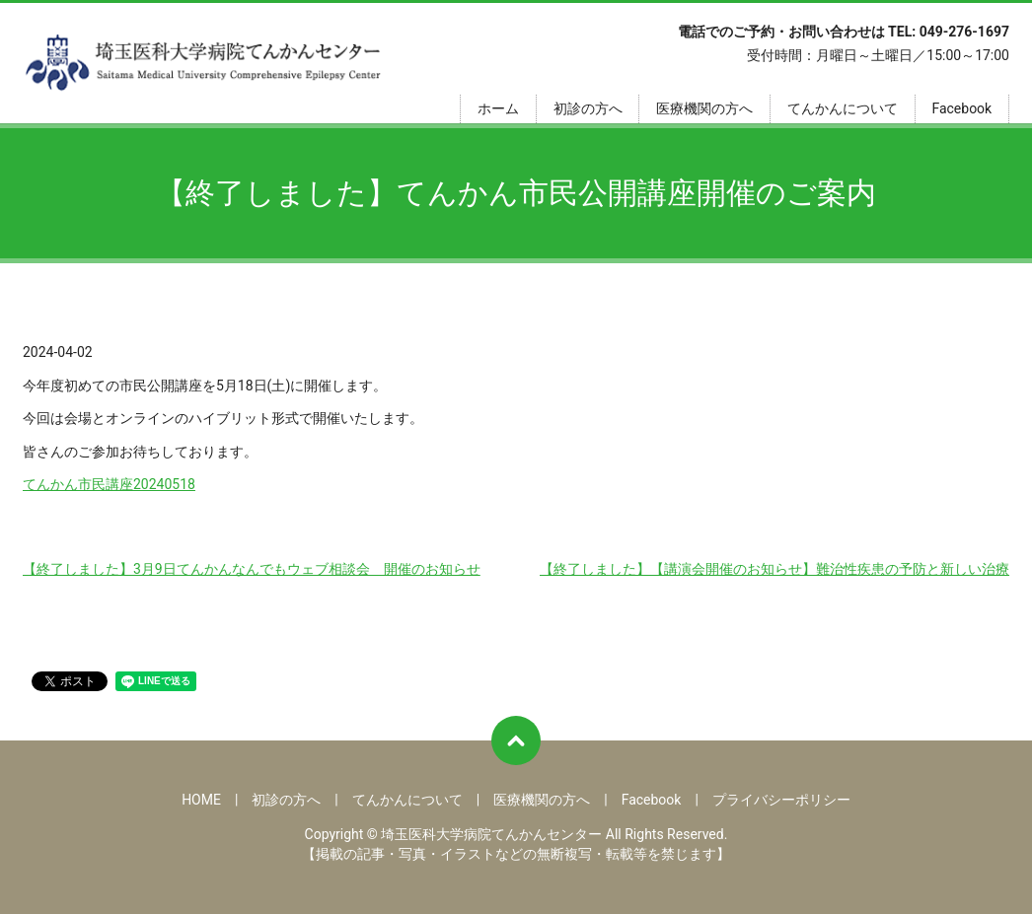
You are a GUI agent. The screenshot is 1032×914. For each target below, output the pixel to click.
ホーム (498, 108)
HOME (201, 800)
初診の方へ (588, 108)
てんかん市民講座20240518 (109, 484)
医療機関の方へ (704, 108)
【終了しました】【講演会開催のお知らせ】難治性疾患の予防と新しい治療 (774, 569)
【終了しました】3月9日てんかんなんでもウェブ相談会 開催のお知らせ (251, 569)
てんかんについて (842, 108)
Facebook (961, 108)
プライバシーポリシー (781, 800)
